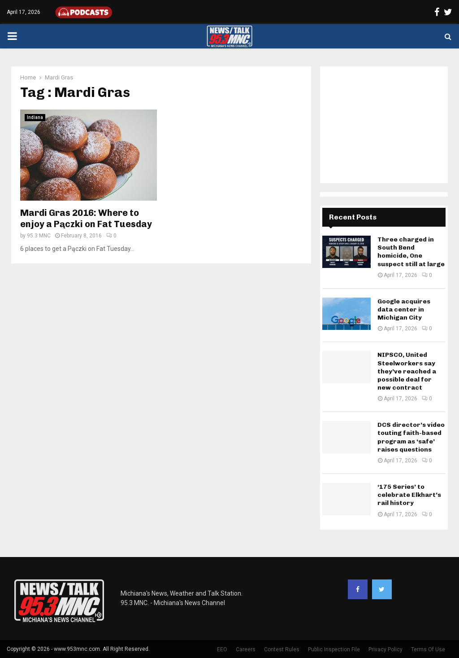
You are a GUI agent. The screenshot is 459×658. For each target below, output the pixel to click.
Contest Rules (281, 649)
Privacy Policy (385, 649)
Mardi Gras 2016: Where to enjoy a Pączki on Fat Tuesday (86, 218)
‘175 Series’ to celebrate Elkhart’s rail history (409, 495)
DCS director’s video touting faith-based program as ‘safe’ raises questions (411, 437)
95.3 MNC (39, 235)
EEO (222, 649)
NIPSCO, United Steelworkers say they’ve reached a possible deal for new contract (406, 371)
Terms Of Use (428, 649)
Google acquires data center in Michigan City (403, 309)
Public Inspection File (334, 649)
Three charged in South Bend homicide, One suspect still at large (411, 252)
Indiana (35, 117)
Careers (245, 649)
